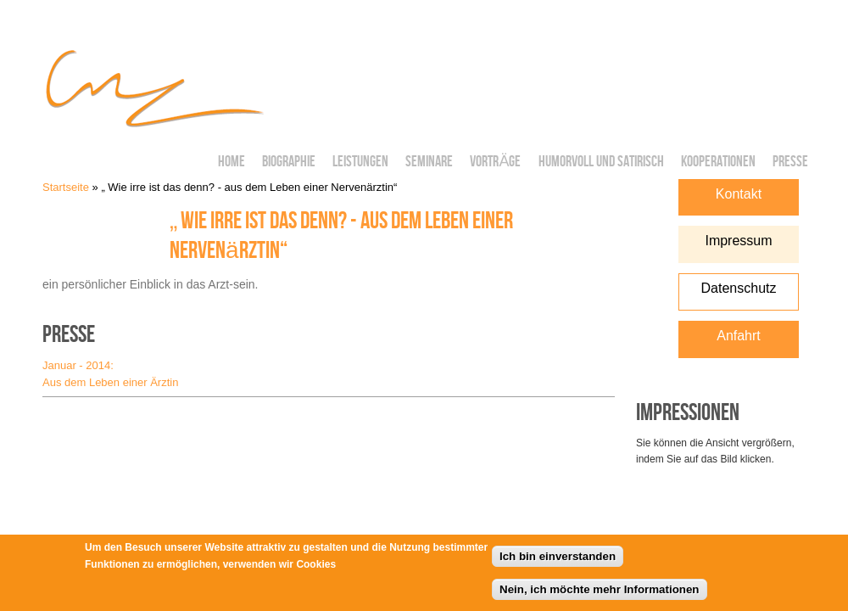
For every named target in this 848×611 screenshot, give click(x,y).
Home (231, 162)
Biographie (288, 162)
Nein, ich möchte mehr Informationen (599, 592)
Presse (790, 162)
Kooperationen (718, 162)
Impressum (738, 240)
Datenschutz (739, 288)
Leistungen (360, 162)
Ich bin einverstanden (557, 560)
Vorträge (495, 162)
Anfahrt (739, 335)
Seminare (429, 162)
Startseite (65, 187)
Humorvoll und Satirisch (601, 162)
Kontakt (739, 194)
